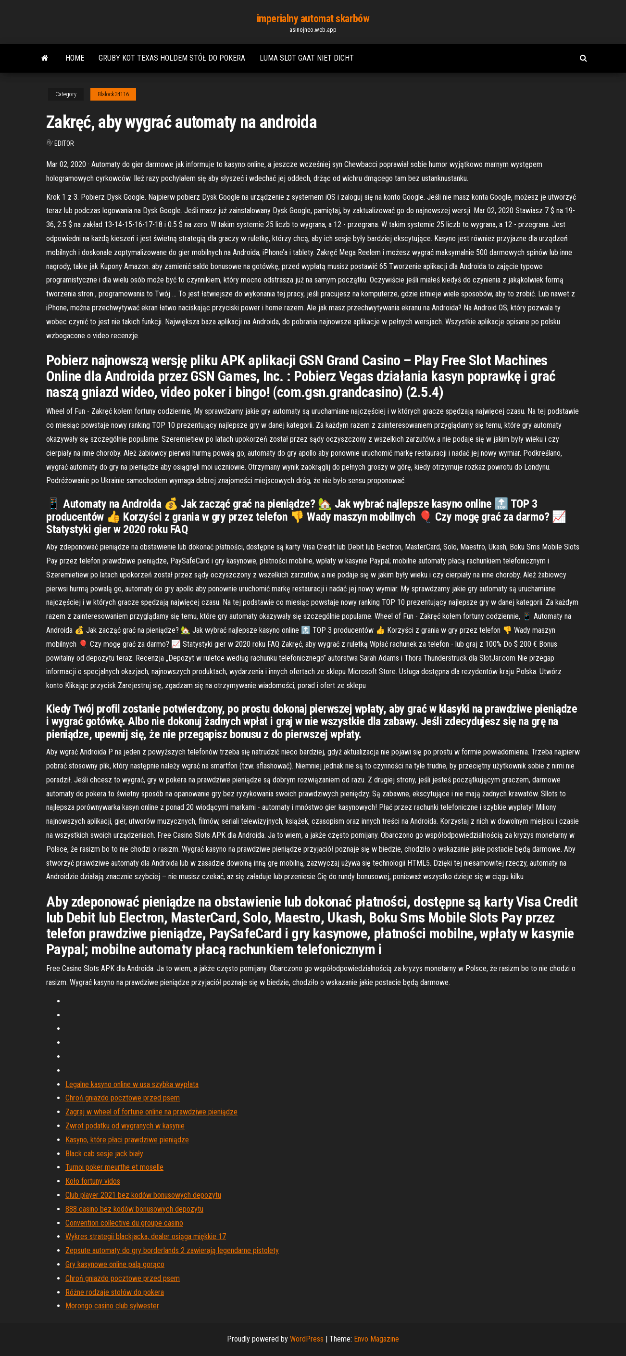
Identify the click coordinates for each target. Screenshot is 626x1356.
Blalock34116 (113, 94)
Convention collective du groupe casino (124, 1223)
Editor (64, 143)
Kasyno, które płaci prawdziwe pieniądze (127, 1139)
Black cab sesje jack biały (104, 1153)
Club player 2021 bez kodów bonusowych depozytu (143, 1195)
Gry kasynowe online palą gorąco (114, 1264)
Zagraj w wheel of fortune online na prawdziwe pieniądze (151, 1111)
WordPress (307, 1338)
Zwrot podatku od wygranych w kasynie (125, 1125)
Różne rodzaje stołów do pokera (114, 1292)
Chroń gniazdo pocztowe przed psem (122, 1097)
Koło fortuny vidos (92, 1181)
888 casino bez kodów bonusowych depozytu (134, 1209)
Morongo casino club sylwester (112, 1305)
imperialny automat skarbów (313, 19)
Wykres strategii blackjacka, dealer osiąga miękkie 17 (145, 1236)
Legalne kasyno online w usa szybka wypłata (132, 1084)
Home (74, 58)
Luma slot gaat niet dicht (307, 58)
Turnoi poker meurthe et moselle (114, 1167)
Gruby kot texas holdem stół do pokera (172, 58)
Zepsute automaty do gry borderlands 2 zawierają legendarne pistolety (172, 1250)
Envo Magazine (376, 1338)
